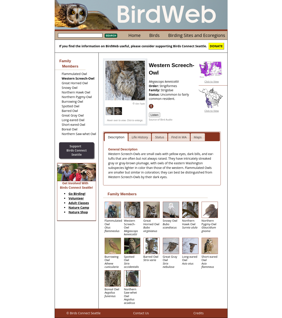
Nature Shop (78, 212)
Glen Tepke (140, 103)
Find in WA (179, 137)
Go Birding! (77, 194)
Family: (155, 90)
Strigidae (167, 90)
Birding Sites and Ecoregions (196, 35)
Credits (198, 313)
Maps (198, 137)
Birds (154, 35)
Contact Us (141, 313)
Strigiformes (168, 86)
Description (116, 137)
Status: (154, 94)
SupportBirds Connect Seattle (76, 150)
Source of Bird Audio (161, 119)
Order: (154, 86)
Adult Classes (79, 203)
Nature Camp (79, 207)
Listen (155, 115)
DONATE (216, 46)
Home (134, 35)
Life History (140, 137)
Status (159, 137)
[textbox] (80, 35)
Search (111, 36)
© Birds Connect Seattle (84, 313)
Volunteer (76, 198)
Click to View (211, 81)
